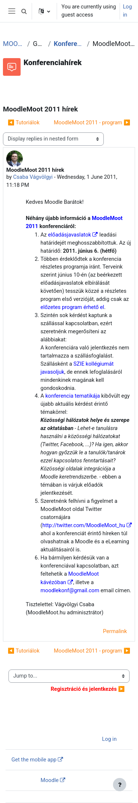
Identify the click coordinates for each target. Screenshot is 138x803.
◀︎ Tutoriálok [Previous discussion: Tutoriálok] (23, 122)
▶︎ (88, 689)
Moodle (49, 780)
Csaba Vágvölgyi (33, 177)
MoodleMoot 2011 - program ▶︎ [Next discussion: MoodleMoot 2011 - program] (92, 122)
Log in (127, 10)
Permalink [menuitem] (115, 631)
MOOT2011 (13, 43)
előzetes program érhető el (72, 307)
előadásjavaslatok (69, 234)
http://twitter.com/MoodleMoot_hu (83, 525)
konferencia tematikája (72, 395)
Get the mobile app (33, 759)
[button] (24, 11)
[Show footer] (119, 784)
